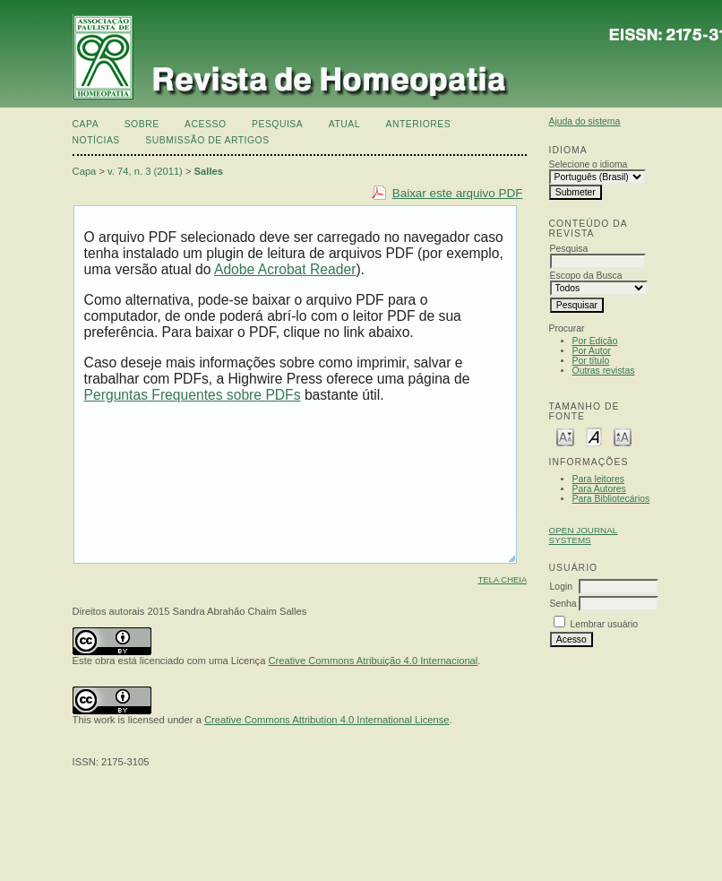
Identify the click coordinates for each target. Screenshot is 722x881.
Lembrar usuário (604, 624)
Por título (591, 361)
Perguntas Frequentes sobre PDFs (192, 394)
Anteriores (418, 124)
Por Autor (591, 351)
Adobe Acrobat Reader (285, 269)
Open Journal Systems (583, 535)
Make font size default (594, 436)
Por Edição (595, 341)
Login (561, 587)
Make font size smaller (565, 436)
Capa (86, 124)
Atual (344, 124)
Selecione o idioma (588, 164)
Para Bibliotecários (611, 499)
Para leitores (598, 479)
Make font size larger (623, 436)
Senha (563, 604)
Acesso (205, 124)
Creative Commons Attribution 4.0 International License (327, 719)
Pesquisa (277, 124)
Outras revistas (603, 371)
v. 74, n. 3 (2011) (145, 171)
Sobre (142, 124)
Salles (208, 171)
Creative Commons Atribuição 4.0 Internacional (373, 660)
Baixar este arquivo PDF (457, 193)
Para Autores (599, 489)
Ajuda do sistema (585, 121)
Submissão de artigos (207, 140)
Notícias (96, 140)
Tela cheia (502, 579)
